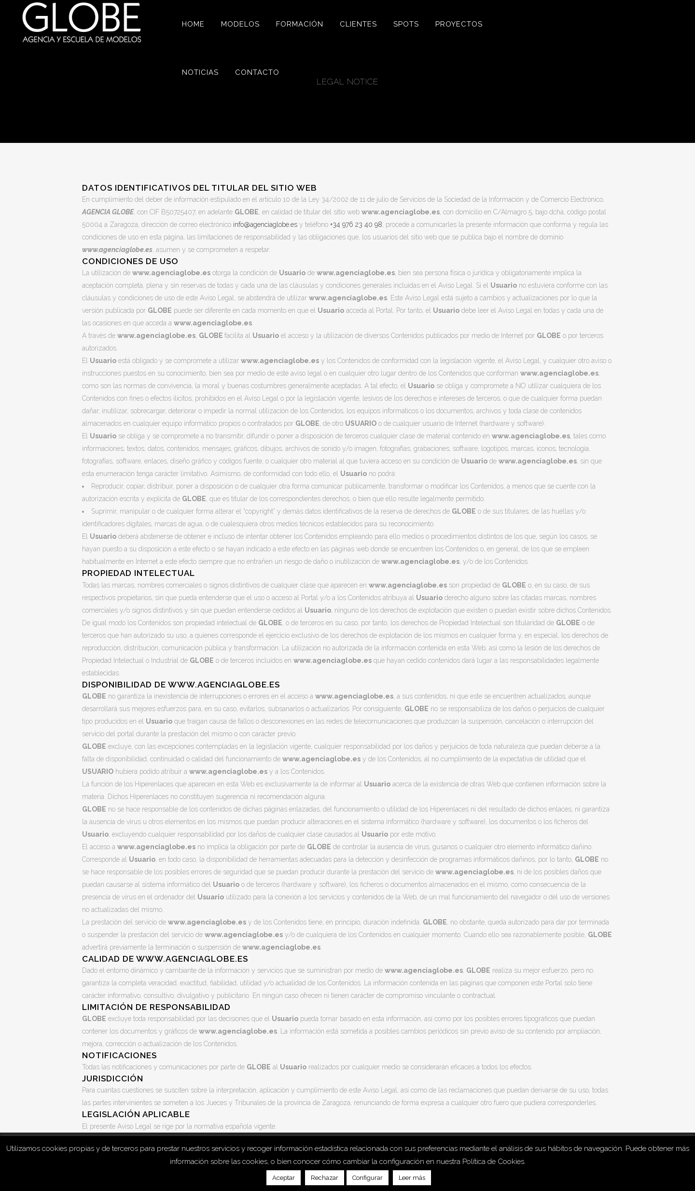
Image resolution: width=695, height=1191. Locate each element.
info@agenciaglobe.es (265, 224)
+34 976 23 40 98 (356, 224)
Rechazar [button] (324, 1177)
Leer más (412, 1177)
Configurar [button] (367, 1177)
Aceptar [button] (283, 1177)
